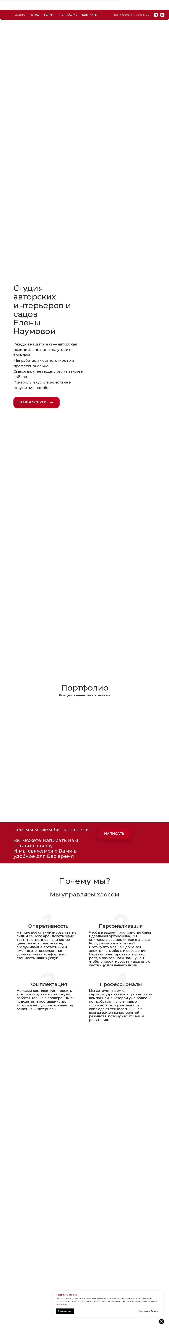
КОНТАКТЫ (90, 5)
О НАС (35, 5)
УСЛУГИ (49, 5)
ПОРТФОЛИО (68, 5)
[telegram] (156, 5)
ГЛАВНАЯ (20, 5)
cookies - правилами (115, 1304)
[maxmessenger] (162, 5)
